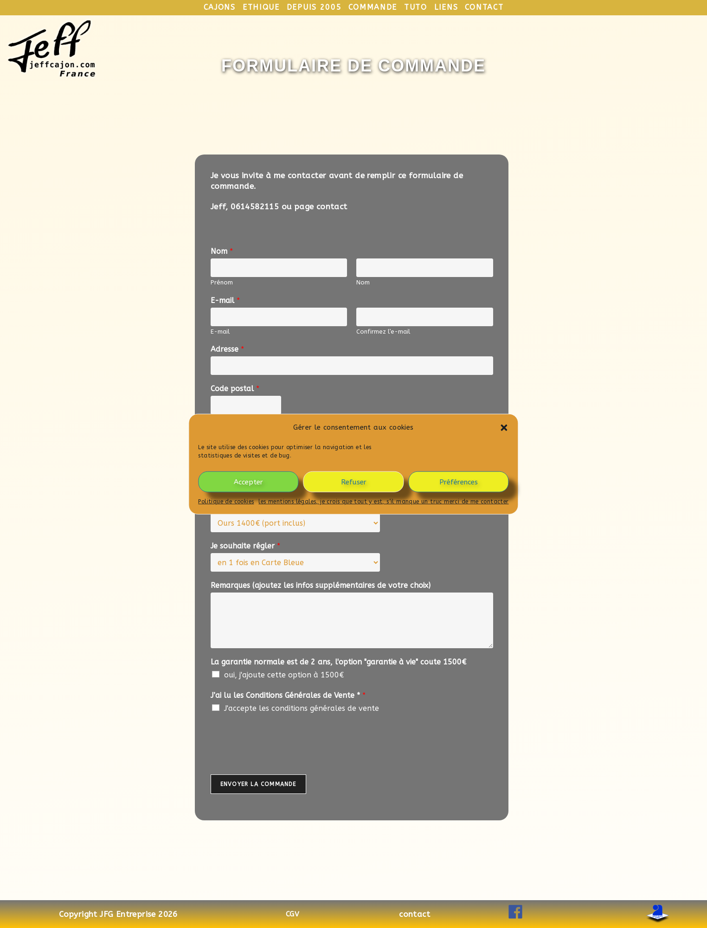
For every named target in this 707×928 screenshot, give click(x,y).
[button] (504, 427)
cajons (220, 7)
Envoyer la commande (258, 784)
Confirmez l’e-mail (383, 331)
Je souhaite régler (245, 545)
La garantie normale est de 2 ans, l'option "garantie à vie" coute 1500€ (338, 661)
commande (372, 7)
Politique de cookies (226, 501)
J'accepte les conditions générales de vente (301, 708)
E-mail (225, 300)
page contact (320, 206)
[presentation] (281, 759)
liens (446, 7)
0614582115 (255, 206)
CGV (292, 914)
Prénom (222, 282)
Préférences (458, 481)
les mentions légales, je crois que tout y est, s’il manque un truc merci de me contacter (383, 501)
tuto (415, 7)
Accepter (248, 481)
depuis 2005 (314, 7)
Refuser (353, 481)
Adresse (227, 349)
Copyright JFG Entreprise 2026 (118, 914)
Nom (222, 251)
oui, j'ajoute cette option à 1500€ (284, 674)
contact (484, 7)
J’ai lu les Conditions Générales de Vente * (288, 695)
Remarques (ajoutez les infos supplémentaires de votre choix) (321, 585)
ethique (261, 7)
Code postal (235, 388)
